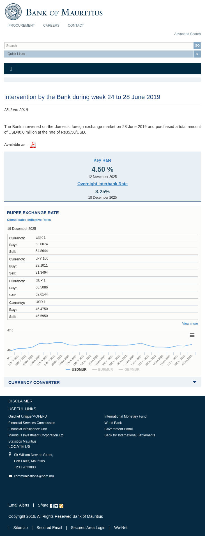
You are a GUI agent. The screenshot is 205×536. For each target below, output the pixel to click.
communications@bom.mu (34, 476)
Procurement (21, 26)
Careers (51, 26)
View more (190, 324)
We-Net (120, 527)
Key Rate (102, 160)
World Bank (113, 423)
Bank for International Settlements (130, 435)
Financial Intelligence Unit (27, 429)
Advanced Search (187, 34)
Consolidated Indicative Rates (29, 219)
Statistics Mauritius (22, 441)
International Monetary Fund (126, 416)
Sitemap (21, 527)
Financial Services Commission (31, 423)
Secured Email (49, 527)
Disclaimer (20, 401)
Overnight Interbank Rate (102, 183)
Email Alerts (18, 505)
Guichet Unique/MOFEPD (27, 416)
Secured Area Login (88, 527)
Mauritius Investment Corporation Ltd (36, 435)
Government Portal (119, 429)
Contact (76, 26)
